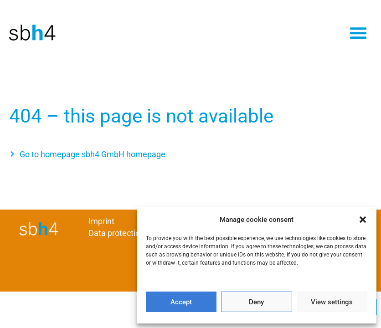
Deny (256, 302)
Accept (181, 302)
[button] (362, 219)
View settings (332, 302)
